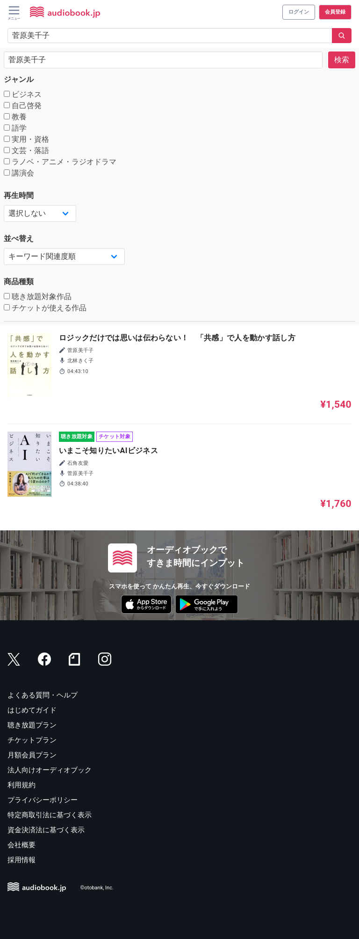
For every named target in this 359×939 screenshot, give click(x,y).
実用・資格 (26, 139)
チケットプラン (32, 740)
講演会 (19, 173)
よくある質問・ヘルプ (42, 695)
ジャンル (19, 79)
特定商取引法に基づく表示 (49, 815)
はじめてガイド (32, 710)
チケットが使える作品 (45, 307)
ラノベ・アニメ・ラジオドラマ (60, 161)
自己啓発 (23, 105)
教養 (15, 116)
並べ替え (19, 238)
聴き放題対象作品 (38, 296)
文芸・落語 (26, 150)
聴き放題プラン (32, 725)
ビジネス (23, 94)
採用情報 (21, 860)
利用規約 (21, 785)
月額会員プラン (32, 755)
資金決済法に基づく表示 (46, 830)
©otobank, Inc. (97, 888)
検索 (341, 59)
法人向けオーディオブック (49, 770)
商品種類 (19, 281)
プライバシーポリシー (42, 800)
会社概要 (21, 845)
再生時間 (19, 195)
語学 (15, 128)
